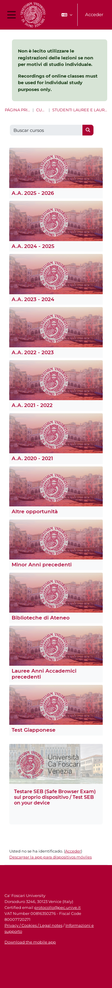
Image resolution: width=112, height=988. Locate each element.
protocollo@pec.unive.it (57, 907)
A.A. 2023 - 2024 (33, 299)
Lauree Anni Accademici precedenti (44, 674)
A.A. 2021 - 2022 (32, 405)
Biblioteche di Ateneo (41, 618)
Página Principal (17, 110)
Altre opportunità (35, 511)
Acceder (94, 14)
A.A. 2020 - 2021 (32, 458)
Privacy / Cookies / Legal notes (33, 925)
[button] (67, 15)
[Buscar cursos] (46, 130)
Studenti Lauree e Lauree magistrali (79, 110)
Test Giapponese (34, 730)
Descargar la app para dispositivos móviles (50, 857)
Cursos (41, 110)
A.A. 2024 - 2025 (33, 246)
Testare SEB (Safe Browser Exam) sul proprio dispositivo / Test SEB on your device (55, 797)
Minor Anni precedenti (42, 565)
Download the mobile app (30, 942)
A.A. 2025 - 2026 (33, 193)
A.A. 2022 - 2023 (33, 352)
